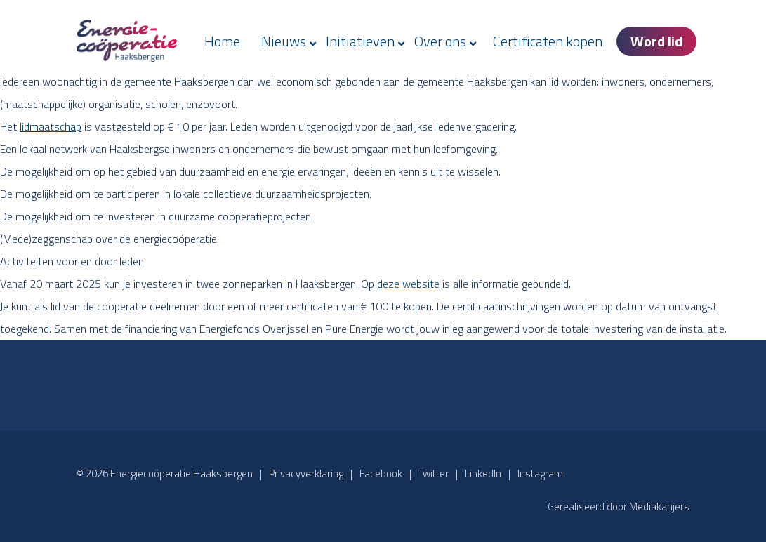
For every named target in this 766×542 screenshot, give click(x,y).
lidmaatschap (50, 126)
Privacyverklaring (306, 473)
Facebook (380, 473)
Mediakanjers (659, 506)
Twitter (433, 473)
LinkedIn (483, 473)
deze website (408, 283)
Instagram (540, 473)
